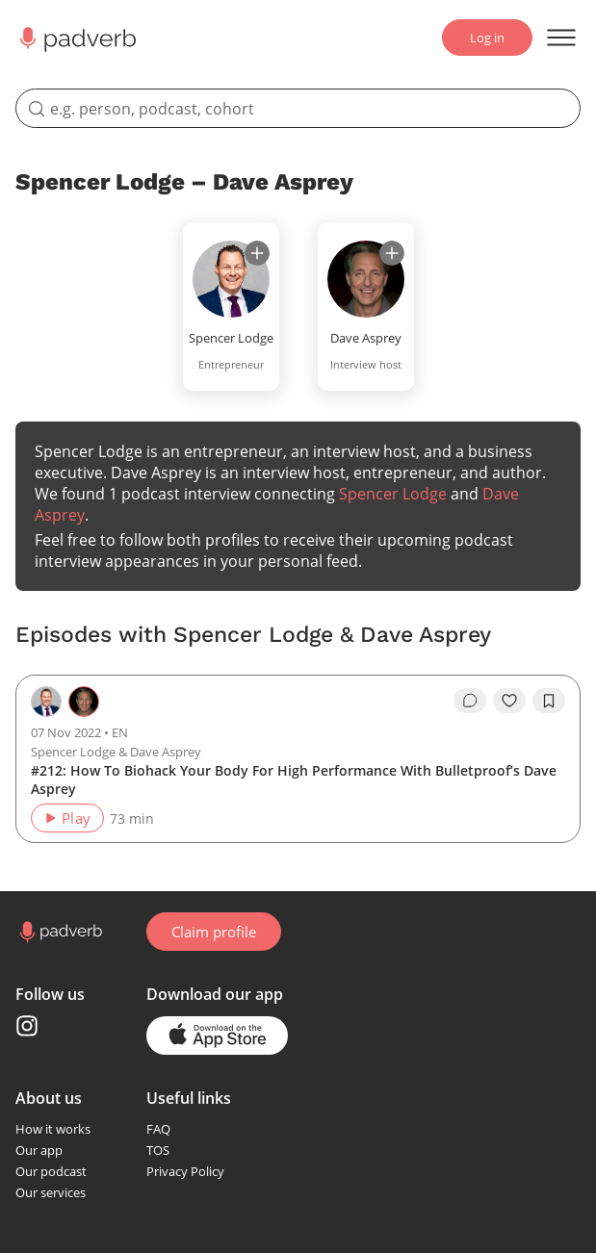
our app (254, 994)
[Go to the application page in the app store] (217, 1035)
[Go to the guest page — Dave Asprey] (83, 701)
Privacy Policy (185, 1171)
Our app (39, 1150)
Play (67, 818)
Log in (487, 37)
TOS (157, 1150)
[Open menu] (561, 37)
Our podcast (51, 1171)
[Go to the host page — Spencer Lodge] (46, 701)
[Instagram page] (27, 1025)
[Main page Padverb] (76, 38)
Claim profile (213, 931)
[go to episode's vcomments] (469, 700)
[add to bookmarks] (548, 700)
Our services (50, 1192)
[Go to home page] (59, 932)
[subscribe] (257, 253)
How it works (53, 1129)
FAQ (158, 1129)
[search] (298, 108)
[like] (509, 700)
